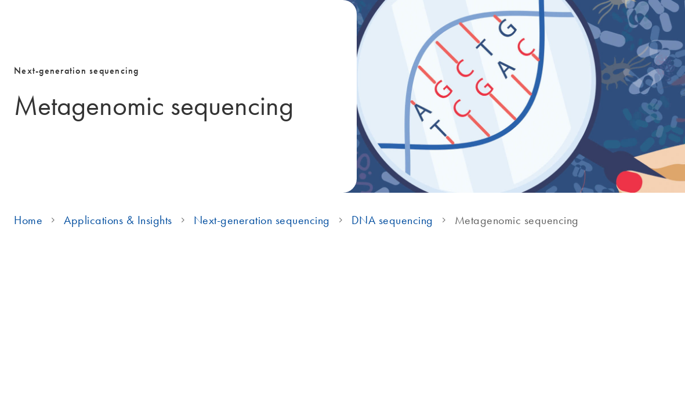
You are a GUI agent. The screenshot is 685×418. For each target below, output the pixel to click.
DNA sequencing (392, 220)
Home (28, 220)
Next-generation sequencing (262, 220)
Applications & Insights (118, 220)
